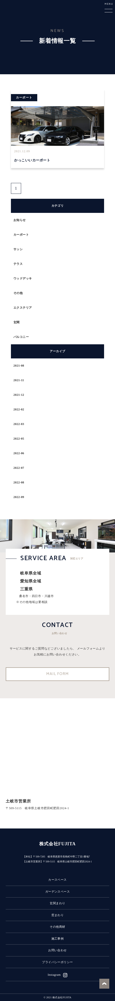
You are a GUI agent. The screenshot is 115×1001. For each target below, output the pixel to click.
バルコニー (21, 337)
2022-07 (18, 468)
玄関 (16, 322)
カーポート (21, 234)
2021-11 (18, 380)
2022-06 (18, 453)
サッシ (18, 249)
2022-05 (18, 438)
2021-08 (18, 365)
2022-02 (18, 409)
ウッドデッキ (22, 278)
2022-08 (18, 482)
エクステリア (22, 307)
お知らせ (19, 220)
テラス (18, 264)
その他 (18, 293)
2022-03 (18, 424)
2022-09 (18, 497)
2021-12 (18, 395)
